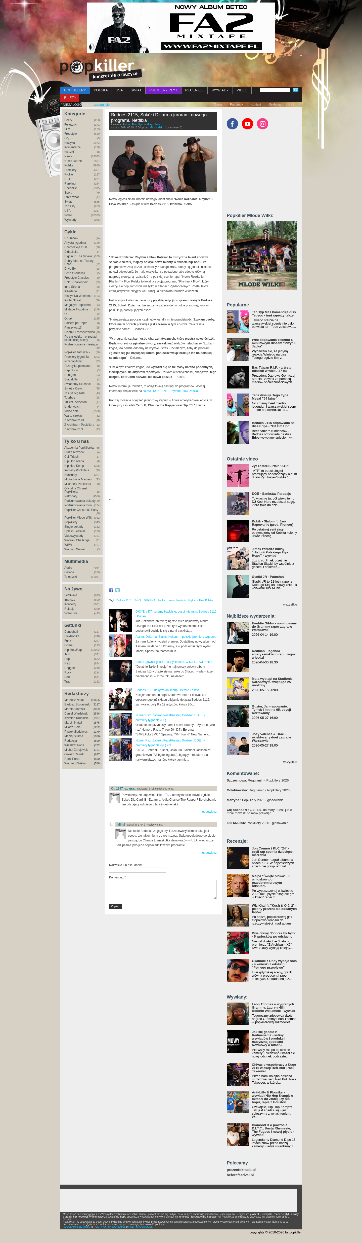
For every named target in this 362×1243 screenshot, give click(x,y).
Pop (67, 659)
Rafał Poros (72, 759)
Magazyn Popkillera (77, 305)
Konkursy (70, 475)
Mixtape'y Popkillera (77, 484)
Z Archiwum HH (74, 420)
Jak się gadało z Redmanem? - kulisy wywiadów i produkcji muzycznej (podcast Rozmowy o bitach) (269, 1038)
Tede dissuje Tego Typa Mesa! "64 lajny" (270, 396)
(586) (97, 763)
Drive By (70, 268)
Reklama (275, 104)
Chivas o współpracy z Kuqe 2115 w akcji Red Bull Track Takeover (274, 1068)
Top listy (69, 206)
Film (67, 129)
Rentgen (70, 375)
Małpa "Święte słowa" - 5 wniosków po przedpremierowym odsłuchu (271, 881)
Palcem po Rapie (75, 323)
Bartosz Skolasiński (77, 704)
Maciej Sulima (73, 736)
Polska (68, 165)
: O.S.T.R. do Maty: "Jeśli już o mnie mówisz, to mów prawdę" (259, 811)
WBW (68, 545)
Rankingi (70, 183)
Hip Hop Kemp (74, 466)
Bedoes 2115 (123, 600)
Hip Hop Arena (74, 461)
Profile (68, 174)
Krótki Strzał (72, 300)
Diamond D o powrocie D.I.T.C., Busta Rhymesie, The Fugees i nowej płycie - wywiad (273, 1130)
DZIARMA (149, 600)
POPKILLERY (75, 90)
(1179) (97, 731)
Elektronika (71, 636)
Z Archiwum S (73, 429)
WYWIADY (220, 90)
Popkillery (70, 522)
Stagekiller (71, 379)
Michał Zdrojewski (76, 750)
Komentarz (117, 877)
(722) (97, 745)
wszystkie (290, 604)
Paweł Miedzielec (76, 731)
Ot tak (68, 318)
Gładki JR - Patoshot (268, 577)
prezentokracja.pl (241, 1169)
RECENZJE (194, 90)
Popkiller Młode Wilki (78, 517)
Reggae (69, 668)
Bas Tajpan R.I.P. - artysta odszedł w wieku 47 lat (271, 369)
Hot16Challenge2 (76, 282)
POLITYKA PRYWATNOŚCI (109, 1226)
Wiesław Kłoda (74, 745)
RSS (291, 104)
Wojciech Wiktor (75, 763)
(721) (97, 749)
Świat (68, 201)
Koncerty (70, 604)
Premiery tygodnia (76, 357)
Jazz (67, 654)
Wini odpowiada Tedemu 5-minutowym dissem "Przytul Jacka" (274, 343)
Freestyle (70, 133)
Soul (67, 677)
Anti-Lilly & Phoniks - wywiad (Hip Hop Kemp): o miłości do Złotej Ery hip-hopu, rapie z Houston (272, 1097)
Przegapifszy (73, 361)
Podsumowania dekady (80, 501)
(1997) (97, 718)
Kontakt (256, 104)
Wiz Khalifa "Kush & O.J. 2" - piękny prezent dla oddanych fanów (274, 909)
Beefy (68, 120)
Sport (68, 192)
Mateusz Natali (74, 700)
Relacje (69, 609)
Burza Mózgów (74, 452)
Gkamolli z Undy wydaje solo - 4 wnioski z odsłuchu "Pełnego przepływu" (274, 964)
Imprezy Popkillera (76, 470)
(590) (97, 758)
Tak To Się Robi (74, 393)
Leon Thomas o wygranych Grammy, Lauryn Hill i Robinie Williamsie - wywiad (273, 1007)
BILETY (70, 98)
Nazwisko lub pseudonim (126, 865)
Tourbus (69, 397)
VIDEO (242, 90)
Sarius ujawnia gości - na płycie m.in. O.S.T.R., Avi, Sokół (173, 662)
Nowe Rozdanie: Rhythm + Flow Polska (190, 600)
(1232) (97, 727)
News (68, 156)
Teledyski (70, 577)
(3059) (97, 709)
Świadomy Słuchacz (77, 384)
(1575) (97, 722)
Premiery (70, 170)
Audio (68, 568)
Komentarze (72, 147)
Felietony (70, 124)
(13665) (96, 699)
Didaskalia (71, 252)
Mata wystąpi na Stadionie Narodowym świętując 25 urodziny (272, 682)
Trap (67, 681)
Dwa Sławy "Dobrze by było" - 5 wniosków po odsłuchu (274, 934)
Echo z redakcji (74, 273)
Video (68, 215)
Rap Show (71, 370)
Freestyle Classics (76, 277)
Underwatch (72, 406)
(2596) (97, 713)
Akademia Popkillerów (79, 447)
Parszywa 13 (73, 327)
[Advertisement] (168, 774)
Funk (67, 641)
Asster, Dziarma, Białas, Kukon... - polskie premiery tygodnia (175, 636)
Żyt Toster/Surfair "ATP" (270, 466)
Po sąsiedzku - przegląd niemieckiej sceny (80, 338)
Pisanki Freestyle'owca (79, 332)
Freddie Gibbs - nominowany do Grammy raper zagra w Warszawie (274, 626)
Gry (66, 138)
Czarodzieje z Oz (75, 247)
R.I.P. (67, 179)
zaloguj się (102, 104)
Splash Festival (74, 531)
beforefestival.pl (240, 1175)
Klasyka (69, 143)
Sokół (137, 600)
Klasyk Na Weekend (78, 296)
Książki (69, 152)
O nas (218, 104)
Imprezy (69, 599)
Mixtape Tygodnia (76, 309)
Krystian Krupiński (76, 718)
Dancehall (71, 631)
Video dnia (71, 411)
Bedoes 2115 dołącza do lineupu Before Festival (167, 690)
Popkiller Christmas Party (81, 510)
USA (119, 90)
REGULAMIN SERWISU (76, 1226)
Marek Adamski (74, 709)
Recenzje (70, 188)
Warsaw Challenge (76, 540)
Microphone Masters (78, 479)
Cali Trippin (71, 456)
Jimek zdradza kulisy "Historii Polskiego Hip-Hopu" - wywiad (270, 552)
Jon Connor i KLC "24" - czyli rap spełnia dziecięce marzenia (272, 851)
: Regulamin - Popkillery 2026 (258, 780)
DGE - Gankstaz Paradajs (271, 493)
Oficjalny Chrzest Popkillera (75, 490)
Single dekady (73, 526)
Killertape (70, 291)
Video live (70, 613)
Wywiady (70, 220)
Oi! (66, 314)
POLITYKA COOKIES (140, 1226)
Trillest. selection (75, 402)
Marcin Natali (73, 722)
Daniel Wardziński (76, 713)
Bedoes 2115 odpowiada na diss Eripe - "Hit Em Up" (273, 424)
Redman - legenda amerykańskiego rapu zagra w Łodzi (273, 654)
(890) (97, 740)
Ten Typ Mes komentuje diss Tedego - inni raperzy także (274, 313)
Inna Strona (72, 287)
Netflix (161, 600)
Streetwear (71, 197)
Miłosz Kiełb (72, 727)
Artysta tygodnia (75, 242)
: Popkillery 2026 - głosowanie (255, 800)
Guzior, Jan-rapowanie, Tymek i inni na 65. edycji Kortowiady (271, 709)
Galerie (69, 572)
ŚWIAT (136, 90)
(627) (97, 754)
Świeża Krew (73, 388)
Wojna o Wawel (74, 549)
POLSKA (101, 90)
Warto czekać (73, 415)
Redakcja (70, 740)
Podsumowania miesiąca (81, 344)
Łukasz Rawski (74, 754)
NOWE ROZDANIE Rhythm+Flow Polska (170, 391)
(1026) (97, 736)
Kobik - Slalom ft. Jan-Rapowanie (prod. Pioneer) (272, 522)
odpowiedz (209, 811)
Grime (68, 645)
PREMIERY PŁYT (163, 90)
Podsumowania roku (78, 505)
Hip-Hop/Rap (73, 650)
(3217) (97, 704)
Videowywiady (73, 536)
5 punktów (71, 238)
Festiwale (70, 595)
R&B (67, 663)
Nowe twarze (73, 161)
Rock (67, 672)
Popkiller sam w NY (77, 352)
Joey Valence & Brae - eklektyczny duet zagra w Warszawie (271, 737)
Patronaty (236, 104)
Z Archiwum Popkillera (79, 425)
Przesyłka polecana (77, 366)
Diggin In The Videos (78, 256)
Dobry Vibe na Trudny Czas (79, 262)
